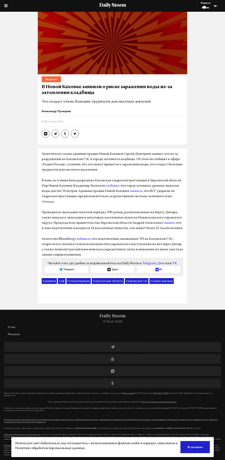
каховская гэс (136, 281)
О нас (11, 326)
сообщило (83, 239)
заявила (136, 191)
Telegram (149, 263)
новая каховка (161, 281)
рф (61, 281)
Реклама (14, 334)
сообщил (112, 185)
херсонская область (108, 281)
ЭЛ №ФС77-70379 (160, 393)
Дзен (161, 263)
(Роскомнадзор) (128, 393)
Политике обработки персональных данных (50, 448)
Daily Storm (112, 5)
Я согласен (195, 447)
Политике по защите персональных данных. (159, 402)
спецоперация (78, 281)
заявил (169, 223)
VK (174, 263)
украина (49, 281)
